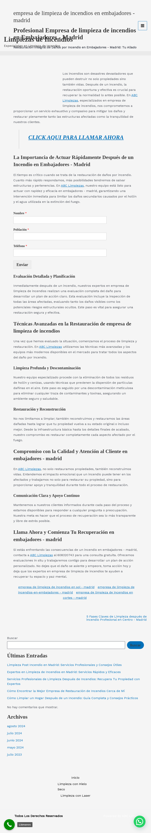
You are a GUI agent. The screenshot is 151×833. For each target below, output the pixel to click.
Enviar (22, 264)
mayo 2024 (15, 747)
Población (21, 229)
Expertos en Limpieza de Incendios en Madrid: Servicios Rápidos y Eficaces (64, 672)
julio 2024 (14, 733)
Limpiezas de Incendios (38, 31)
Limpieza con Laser (75, 795)
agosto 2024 (16, 726)
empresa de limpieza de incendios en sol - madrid (56, 587)
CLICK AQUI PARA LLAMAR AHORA (76, 137)
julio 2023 (14, 754)
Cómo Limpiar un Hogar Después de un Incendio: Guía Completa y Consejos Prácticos (72, 698)
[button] (139, 821)
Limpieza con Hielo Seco (72, 786)
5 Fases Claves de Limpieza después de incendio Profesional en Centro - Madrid (116, 618)
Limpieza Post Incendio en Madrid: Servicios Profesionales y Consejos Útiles (64, 665)
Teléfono (20, 246)
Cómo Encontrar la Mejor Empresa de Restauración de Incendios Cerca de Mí (66, 691)
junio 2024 (15, 740)
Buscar (12, 638)
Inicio (75, 777)
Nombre (20, 213)
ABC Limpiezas (72, 185)
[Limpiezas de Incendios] (16, 15)
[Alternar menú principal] (142, 21)
